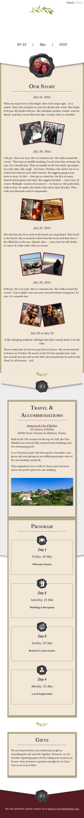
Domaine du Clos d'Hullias (42, 425)
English (79, 2)
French (70, 2)
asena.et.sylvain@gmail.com (63, 808)
